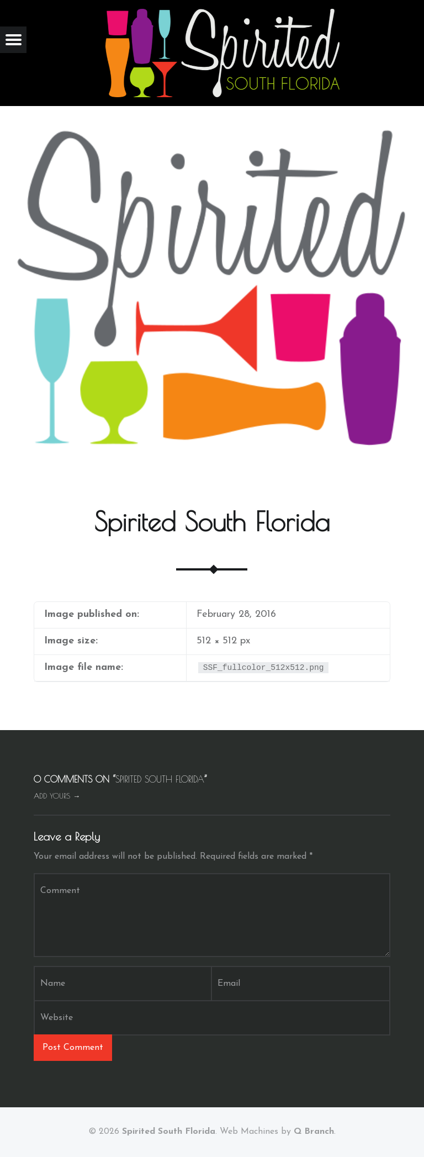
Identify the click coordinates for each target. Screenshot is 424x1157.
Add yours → (57, 796)
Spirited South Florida (168, 1131)
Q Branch (314, 1131)
